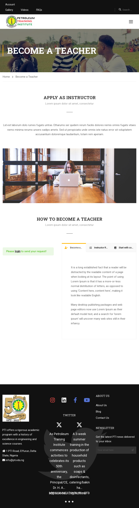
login (17, 251)
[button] (66, 501)
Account (10, 4)
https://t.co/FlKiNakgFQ (85, 493)
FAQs (39, 9)
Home (6, 76)
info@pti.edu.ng (14, 460)
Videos (24, 9)
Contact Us (102, 417)
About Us (101, 405)
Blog (98, 411)
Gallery (9, 9)
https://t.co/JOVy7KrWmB (67, 493)
